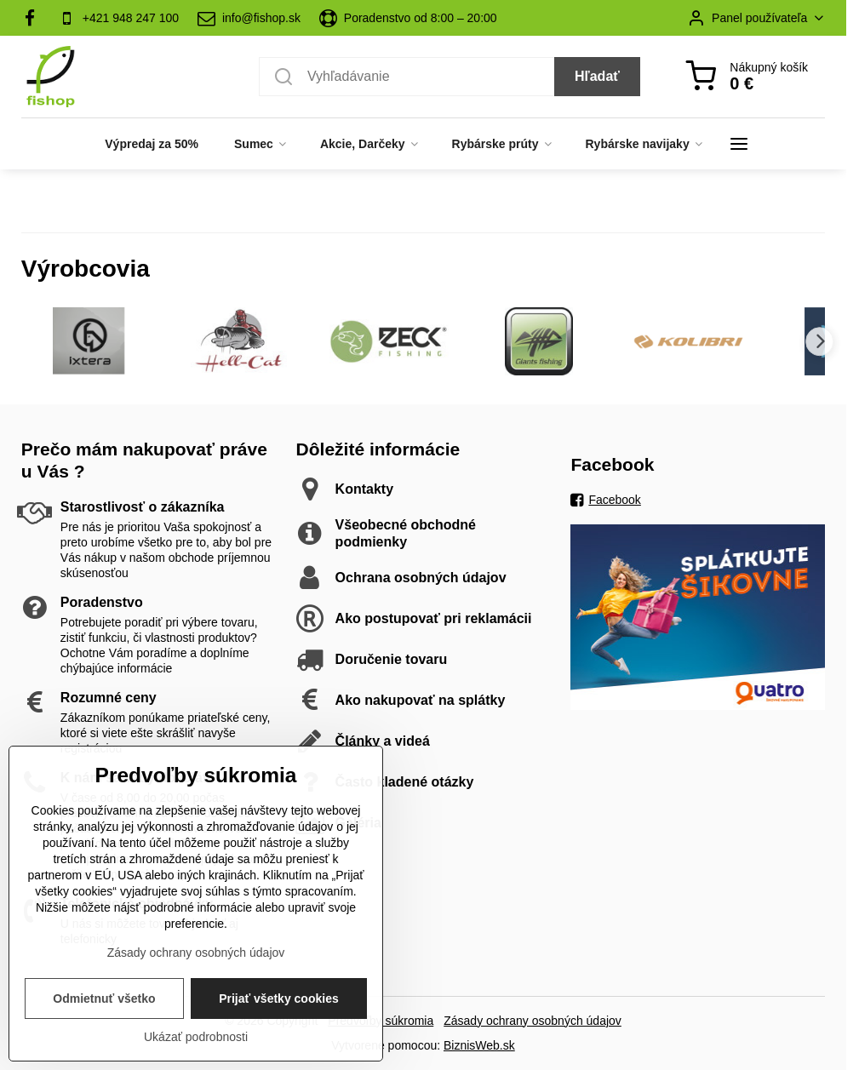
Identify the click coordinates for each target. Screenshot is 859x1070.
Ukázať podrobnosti (196, 1040)
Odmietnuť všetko (104, 1002)
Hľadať (597, 76)
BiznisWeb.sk (479, 1045)
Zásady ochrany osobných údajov (532, 1020)
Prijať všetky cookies (279, 1002)
